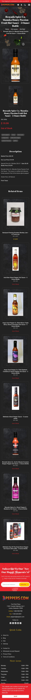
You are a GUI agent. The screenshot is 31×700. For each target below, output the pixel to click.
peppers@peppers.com (17, 617)
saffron (15, 140)
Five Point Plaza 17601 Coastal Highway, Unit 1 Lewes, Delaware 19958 (16, 606)
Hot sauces (14, 29)
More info (5, 692)
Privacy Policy (7, 654)
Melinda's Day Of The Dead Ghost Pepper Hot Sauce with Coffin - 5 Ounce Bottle (15, 547)
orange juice (5, 137)
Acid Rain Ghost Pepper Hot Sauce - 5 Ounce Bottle (15, 278)
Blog (4, 638)
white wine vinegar (15, 137)
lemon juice (20, 134)
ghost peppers (5, 134)
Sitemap (5, 644)
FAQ (4, 641)
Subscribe (24, 584)
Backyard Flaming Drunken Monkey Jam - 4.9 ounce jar (15, 233)
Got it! (15, 696)
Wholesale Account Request (11, 651)
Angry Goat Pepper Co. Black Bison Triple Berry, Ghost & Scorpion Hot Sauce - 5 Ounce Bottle (15, 324)
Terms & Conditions (9, 657)
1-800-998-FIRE (17, 611)
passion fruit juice (6, 140)
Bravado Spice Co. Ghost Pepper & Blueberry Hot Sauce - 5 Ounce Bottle (15, 508)
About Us (5, 635)
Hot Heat (22, 29)
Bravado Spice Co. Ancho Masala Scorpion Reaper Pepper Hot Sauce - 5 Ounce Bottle (15, 462)
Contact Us (6, 648)
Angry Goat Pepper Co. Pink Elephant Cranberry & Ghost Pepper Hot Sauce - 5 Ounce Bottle (15, 371)
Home (7, 29)
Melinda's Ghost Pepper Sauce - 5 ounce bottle (15, 417)
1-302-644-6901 (16, 614)
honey (13, 134)
